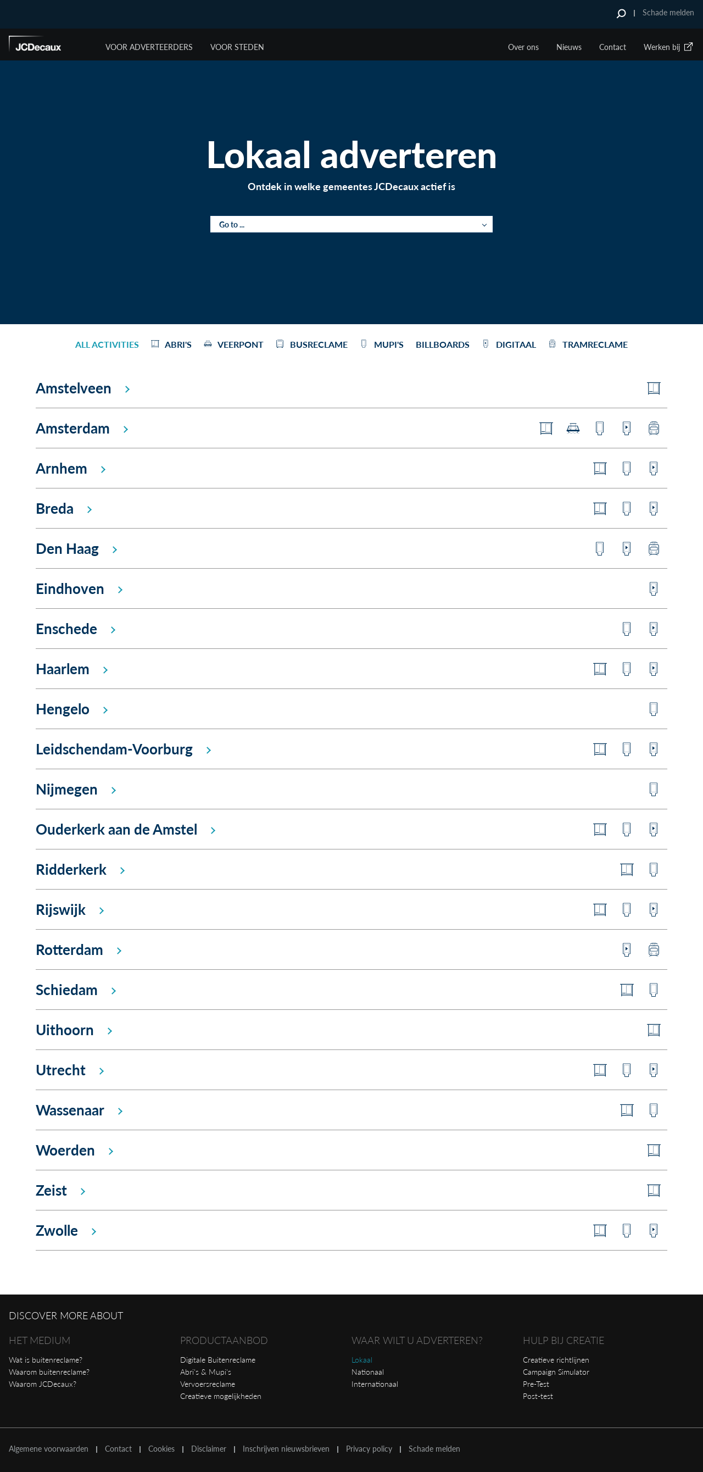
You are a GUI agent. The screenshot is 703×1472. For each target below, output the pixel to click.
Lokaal (362, 1359)
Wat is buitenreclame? (45, 1359)
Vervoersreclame (207, 1383)
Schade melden (668, 12)
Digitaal (509, 343)
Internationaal (375, 1383)
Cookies (161, 1449)
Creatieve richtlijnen (556, 1359)
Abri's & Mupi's (205, 1371)
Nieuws (569, 47)
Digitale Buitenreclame (217, 1359)
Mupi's (382, 343)
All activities (107, 344)
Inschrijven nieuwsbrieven (286, 1449)
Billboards (443, 344)
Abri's (171, 343)
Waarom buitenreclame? (49, 1371)
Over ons (523, 47)
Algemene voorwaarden (48, 1449)
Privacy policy (369, 1449)
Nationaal (368, 1371)
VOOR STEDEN (237, 47)
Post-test (538, 1396)
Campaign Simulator (556, 1371)
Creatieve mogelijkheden (220, 1396)
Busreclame (312, 343)
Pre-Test (536, 1383)
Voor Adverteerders (149, 47)
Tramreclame (588, 343)
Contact (612, 47)
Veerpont (234, 343)
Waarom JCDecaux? (42, 1383)
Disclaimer (208, 1449)
